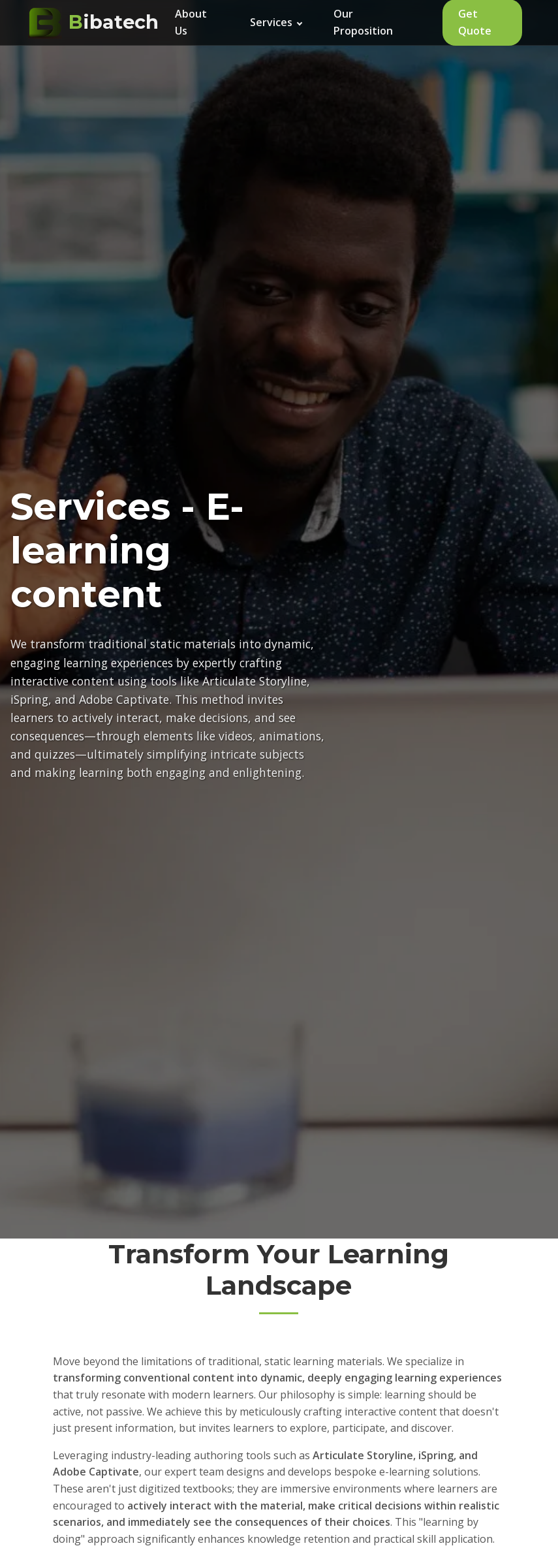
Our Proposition (363, 22)
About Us (191, 22)
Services (276, 22)
